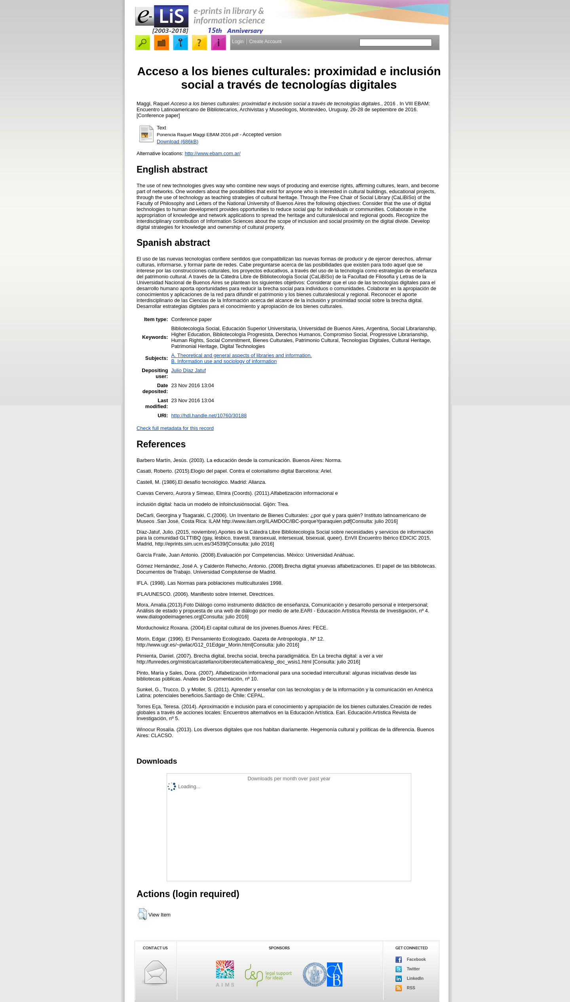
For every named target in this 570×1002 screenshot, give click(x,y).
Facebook (410, 959)
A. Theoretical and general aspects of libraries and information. (241, 355)
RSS (405, 988)
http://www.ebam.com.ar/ (213, 153)
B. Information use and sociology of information (224, 361)
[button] (142, 914)
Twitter (407, 969)
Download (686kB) (177, 142)
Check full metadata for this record (175, 428)
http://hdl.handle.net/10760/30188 (209, 415)
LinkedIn (409, 978)
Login (237, 41)
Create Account (265, 41)
